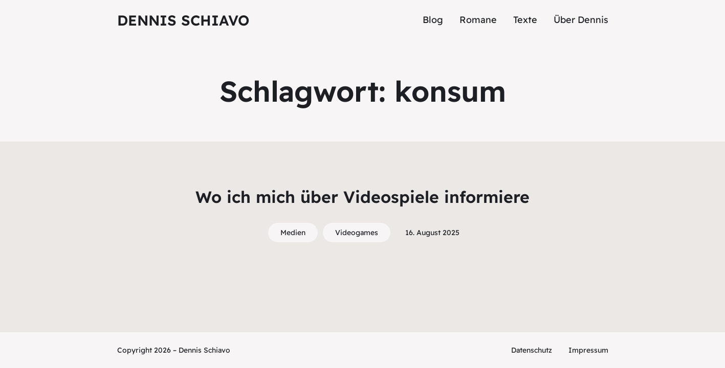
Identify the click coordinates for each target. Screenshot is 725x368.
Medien (292, 232)
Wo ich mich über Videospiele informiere (362, 197)
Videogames (356, 232)
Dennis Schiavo (183, 20)
